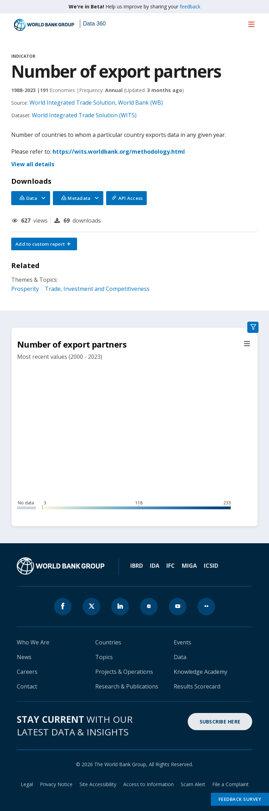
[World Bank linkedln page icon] (120, 606)
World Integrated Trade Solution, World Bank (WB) (96, 102)
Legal (27, 784)
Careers (27, 672)
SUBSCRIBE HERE (220, 721)
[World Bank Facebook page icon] (62, 606)
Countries (108, 642)
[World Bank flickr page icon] (206, 606)
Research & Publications (126, 686)
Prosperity (25, 289)
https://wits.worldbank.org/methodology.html (119, 151)
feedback (190, 6)
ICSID (211, 565)
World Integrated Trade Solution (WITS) (84, 115)
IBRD (136, 565)
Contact (27, 686)
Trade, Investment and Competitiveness (97, 289)
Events (182, 642)
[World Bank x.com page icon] (91, 606)
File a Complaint (230, 784)
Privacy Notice (56, 784)
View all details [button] (32, 164)
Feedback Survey (240, 799)
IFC (170, 565)
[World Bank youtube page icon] (177, 606)
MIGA (189, 565)
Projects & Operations (124, 672)
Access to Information (148, 784)
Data (180, 657)
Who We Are (33, 642)
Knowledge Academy (200, 672)
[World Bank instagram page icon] (148, 606)
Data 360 (94, 24)
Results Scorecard (197, 686)
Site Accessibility (98, 784)
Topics (104, 657)
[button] (44, 244)
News (24, 657)
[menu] (251, 24)
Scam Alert (193, 784)
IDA (154, 565)
